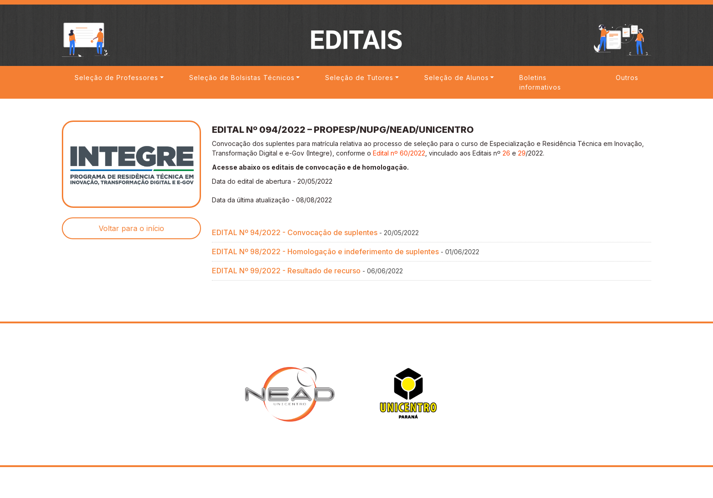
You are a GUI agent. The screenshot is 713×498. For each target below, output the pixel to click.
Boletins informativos (540, 83)
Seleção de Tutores (359, 78)
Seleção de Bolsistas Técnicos (242, 78)
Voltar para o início (131, 230)
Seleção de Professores (116, 78)
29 (522, 155)
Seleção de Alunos (456, 78)
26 (506, 155)
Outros (627, 78)
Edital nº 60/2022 (399, 155)
